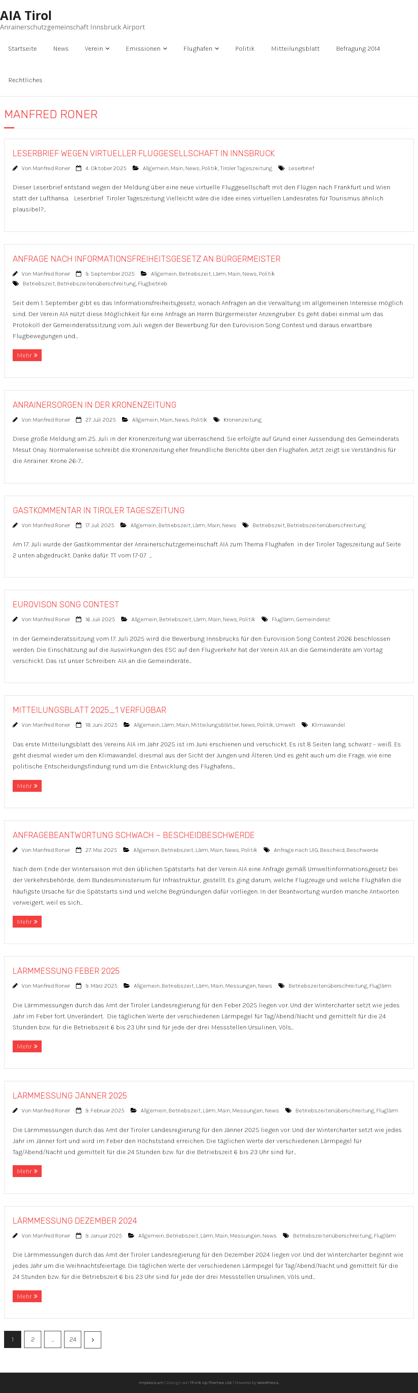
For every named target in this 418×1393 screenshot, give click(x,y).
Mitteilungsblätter (215, 724)
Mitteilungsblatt (295, 48)
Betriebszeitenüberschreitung (96, 283)
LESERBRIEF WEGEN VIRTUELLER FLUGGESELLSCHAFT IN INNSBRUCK (144, 153)
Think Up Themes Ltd (210, 1382)
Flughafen (197, 48)
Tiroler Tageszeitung (246, 168)
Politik (245, 48)
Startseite (22, 48)
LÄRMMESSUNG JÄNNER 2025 (70, 1096)
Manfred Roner (51, 168)
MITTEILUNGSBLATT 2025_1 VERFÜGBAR (89, 710)
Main (177, 168)
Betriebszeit (195, 273)
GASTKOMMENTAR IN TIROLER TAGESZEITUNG (99, 510)
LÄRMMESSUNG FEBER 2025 (66, 971)
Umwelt (286, 724)
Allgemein (156, 168)
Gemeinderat (313, 619)
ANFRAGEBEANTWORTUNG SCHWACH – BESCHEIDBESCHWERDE (134, 835)
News (61, 48)
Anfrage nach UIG (296, 850)
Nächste (92, 1339)
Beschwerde (362, 850)
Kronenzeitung (243, 419)
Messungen (240, 985)
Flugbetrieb (152, 283)
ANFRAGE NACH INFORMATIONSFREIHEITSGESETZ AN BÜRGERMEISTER (146, 259)
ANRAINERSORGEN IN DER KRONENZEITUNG (94, 405)
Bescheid (332, 850)
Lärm (219, 273)
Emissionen (143, 48)
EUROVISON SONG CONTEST (66, 604)
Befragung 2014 (358, 48)
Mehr (24, 355)
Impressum (151, 1382)
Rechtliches (25, 80)
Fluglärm (283, 619)
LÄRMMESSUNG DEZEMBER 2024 (75, 1221)
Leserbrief (301, 168)
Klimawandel (328, 724)
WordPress (268, 1382)
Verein (94, 48)
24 (72, 1339)
